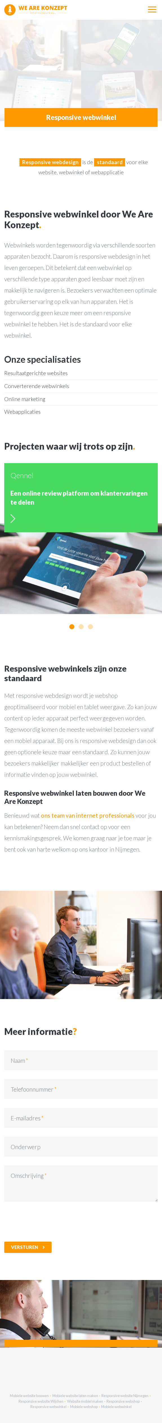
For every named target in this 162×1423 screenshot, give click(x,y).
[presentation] (47, 1222)
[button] (71, 626)
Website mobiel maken (85, 1401)
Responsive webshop (123, 1401)
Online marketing (24, 399)
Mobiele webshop (84, 1406)
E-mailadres (26, 1117)
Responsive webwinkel (48, 1406)
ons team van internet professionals (87, 815)
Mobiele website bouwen (29, 1395)
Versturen (24, 1247)
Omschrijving (27, 1175)
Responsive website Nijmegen (124, 1395)
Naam (18, 1060)
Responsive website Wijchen (41, 1401)
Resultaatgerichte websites (36, 373)
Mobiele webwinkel (116, 1406)
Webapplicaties (22, 411)
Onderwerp (26, 1146)
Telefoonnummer (32, 1089)
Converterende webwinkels (36, 386)
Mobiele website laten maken (75, 1395)
